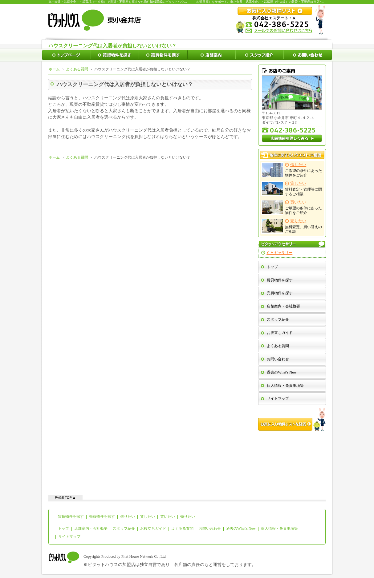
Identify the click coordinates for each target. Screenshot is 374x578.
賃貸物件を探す (280, 280)
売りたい (187, 516)
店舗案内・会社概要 (283, 306)
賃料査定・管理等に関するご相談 (292, 188)
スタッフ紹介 (278, 319)
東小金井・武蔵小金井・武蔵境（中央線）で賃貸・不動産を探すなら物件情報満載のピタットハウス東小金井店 (125, 1)
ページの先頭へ (65, 497)
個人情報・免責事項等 (285, 385)
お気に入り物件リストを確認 (292, 419)
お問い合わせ (278, 359)
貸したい (147, 516)
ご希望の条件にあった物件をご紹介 (292, 169)
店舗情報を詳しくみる (292, 138)
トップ (272, 267)
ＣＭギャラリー (279, 253)
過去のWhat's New (281, 372)
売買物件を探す (280, 293)
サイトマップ (278, 398)
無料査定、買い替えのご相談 (292, 226)
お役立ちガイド (280, 333)
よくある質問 (278, 346)
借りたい (127, 516)
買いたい (167, 516)
